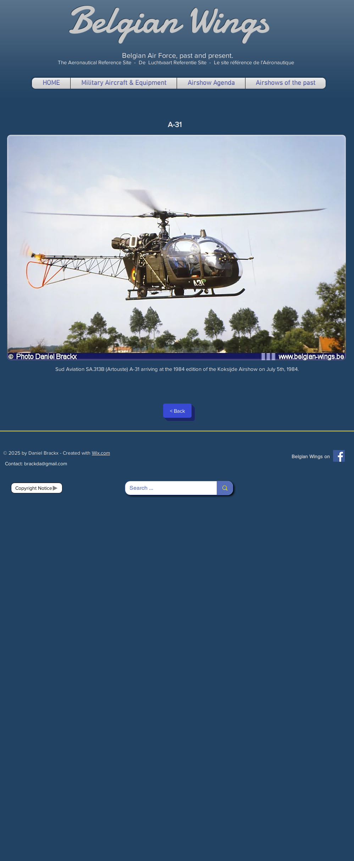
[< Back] (177, 411)
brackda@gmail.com (45, 463)
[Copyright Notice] (36, 488)
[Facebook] (339, 456)
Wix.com (101, 453)
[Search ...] (165, 488)
